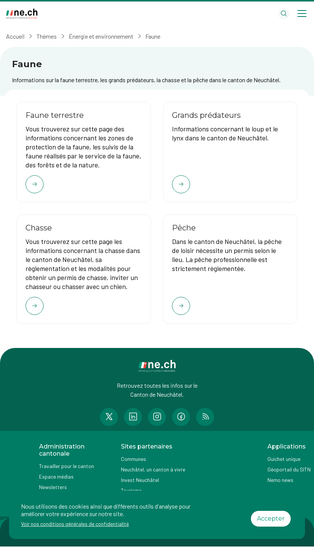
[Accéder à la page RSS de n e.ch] (205, 418)
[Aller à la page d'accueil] (22, 14)
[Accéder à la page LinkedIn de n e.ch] (133, 418)
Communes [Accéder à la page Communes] (133, 461)
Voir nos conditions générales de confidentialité (75, 524)
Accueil (15, 36)
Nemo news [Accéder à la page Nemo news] (280, 482)
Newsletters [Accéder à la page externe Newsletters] (53, 489)
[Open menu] (302, 14)
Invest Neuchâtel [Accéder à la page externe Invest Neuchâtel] (140, 482)
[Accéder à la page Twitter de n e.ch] (109, 418)
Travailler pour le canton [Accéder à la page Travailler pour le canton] (66, 468)
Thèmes (46, 36)
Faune (152, 36)
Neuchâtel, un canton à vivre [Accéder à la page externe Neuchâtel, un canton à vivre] (153, 471)
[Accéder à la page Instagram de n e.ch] (157, 418)
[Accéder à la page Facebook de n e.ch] (181, 418)
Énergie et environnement (101, 36)
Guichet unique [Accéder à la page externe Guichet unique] (283, 461)
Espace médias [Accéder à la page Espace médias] (56, 478)
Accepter (271, 518)
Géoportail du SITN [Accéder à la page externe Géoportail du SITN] (289, 471)
